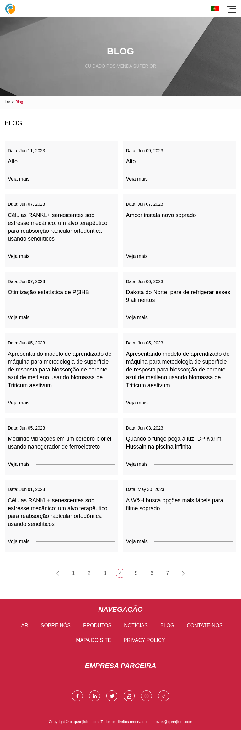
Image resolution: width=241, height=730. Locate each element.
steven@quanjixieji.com (172, 722)
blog (167, 625)
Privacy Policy (144, 640)
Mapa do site (93, 640)
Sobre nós (56, 625)
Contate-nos (204, 625)
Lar (7, 102)
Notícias (136, 625)
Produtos (97, 625)
